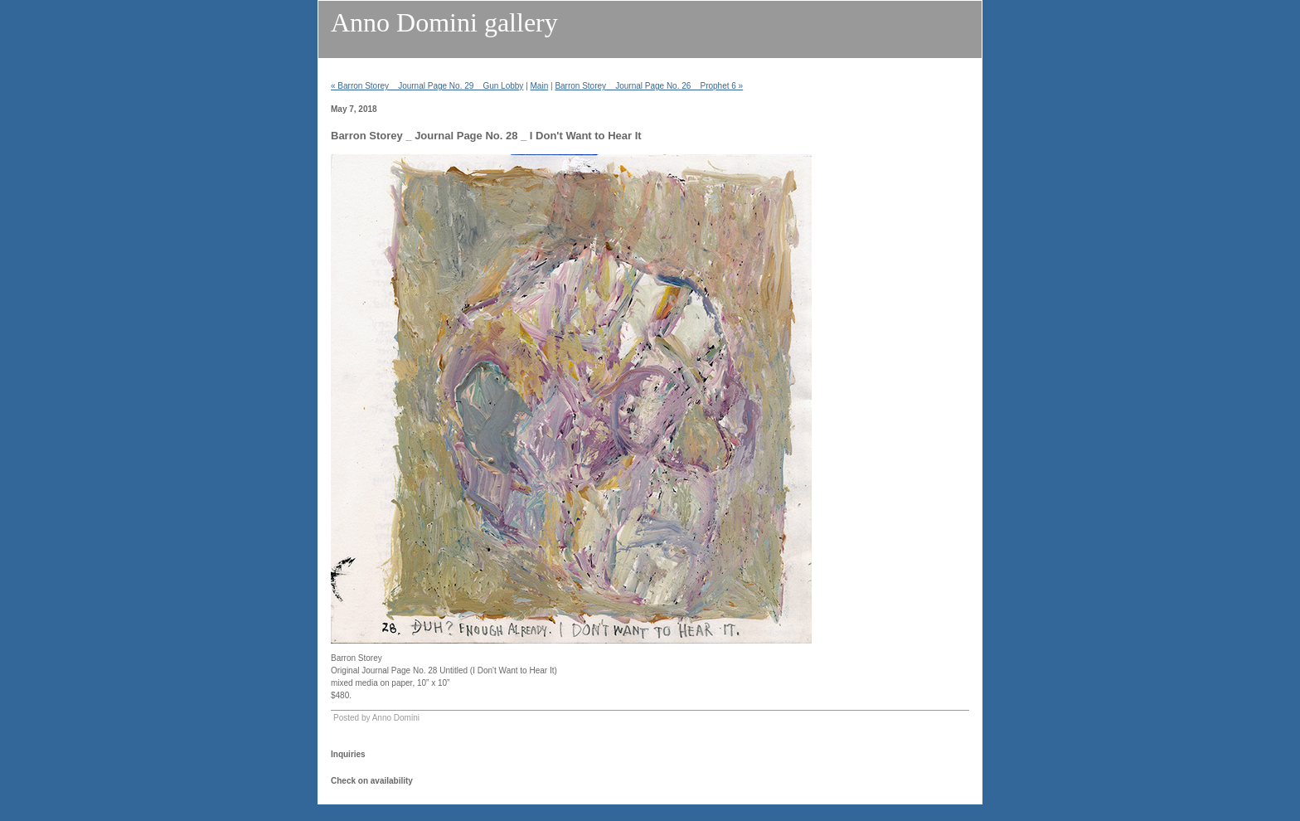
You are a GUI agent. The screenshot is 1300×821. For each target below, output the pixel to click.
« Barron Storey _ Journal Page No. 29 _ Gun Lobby (427, 85)
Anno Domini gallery (444, 22)
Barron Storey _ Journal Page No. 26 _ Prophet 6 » (649, 85)
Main (540, 85)
